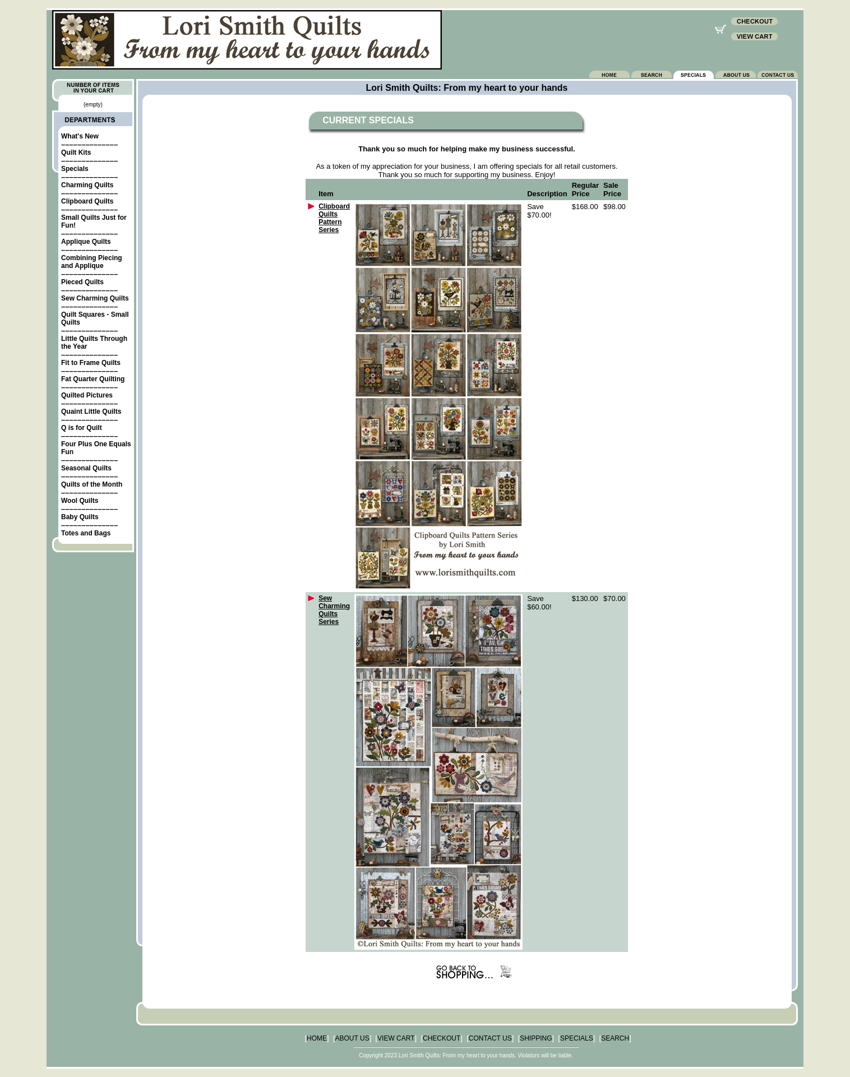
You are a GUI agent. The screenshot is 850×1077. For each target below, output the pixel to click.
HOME (317, 1038)
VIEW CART (395, 1038)
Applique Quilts (86, 242)
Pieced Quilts (82, 282)
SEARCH (615, 1038)
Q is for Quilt (81, 428)
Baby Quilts (80, 517)
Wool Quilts (79, 501)
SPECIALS (576, 1038)
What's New (80, 136)
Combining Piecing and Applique (91, 262)
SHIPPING (536, 1038)
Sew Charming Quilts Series (334, 610)
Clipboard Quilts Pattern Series (334, 218)
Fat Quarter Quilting (92, 379)
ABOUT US (352, 1038)
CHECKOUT (441, 1038)
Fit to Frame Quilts (91, 363)
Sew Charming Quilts (95, 298)
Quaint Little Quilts (91, 411)
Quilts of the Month (91, 484)
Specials (75, 169)
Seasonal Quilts (86, 468)
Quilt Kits (76, 152)
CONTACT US (490, 1038)
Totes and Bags (85, 533)
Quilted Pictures (87, 395)
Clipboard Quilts (87, 201)
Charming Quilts (87, 185)
